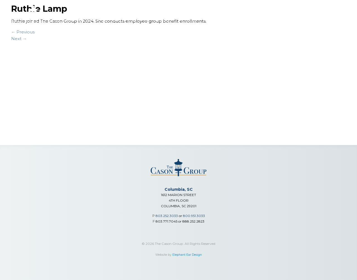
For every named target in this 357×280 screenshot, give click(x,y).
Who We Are (262, 20)
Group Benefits (129, 20)
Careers (317, 20)
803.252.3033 (167, 216)
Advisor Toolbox (222, 20)
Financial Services (84, 20)
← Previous (23, 32)
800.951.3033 (194, 216)
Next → (19, 38)
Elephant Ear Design (187, 255)
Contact (341, 20)
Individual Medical (175, 20)
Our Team (292, 20)
